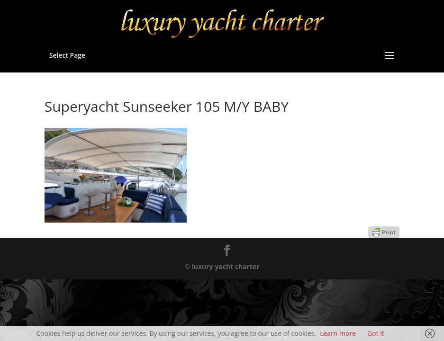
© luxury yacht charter (221, 266)
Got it (375, 333)
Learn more (338, 333)
